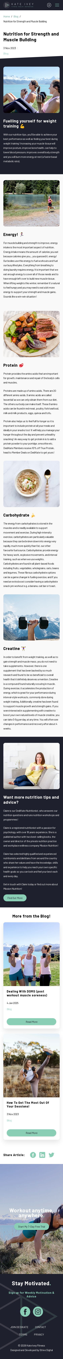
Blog (15, 16)
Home (6, 16)
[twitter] (51, 1155)
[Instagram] (38, 1312)
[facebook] (33, 1155)
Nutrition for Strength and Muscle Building (25, 21)
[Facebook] (25, 1312)
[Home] (19, 5)
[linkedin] (42, 1155)
